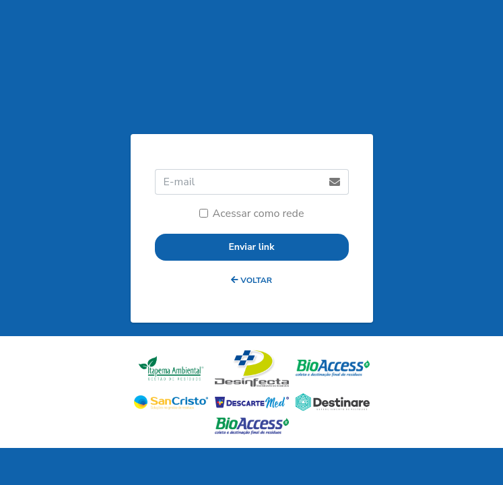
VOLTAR (251, 280)
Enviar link (251, 246)
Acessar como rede (258, 213)
